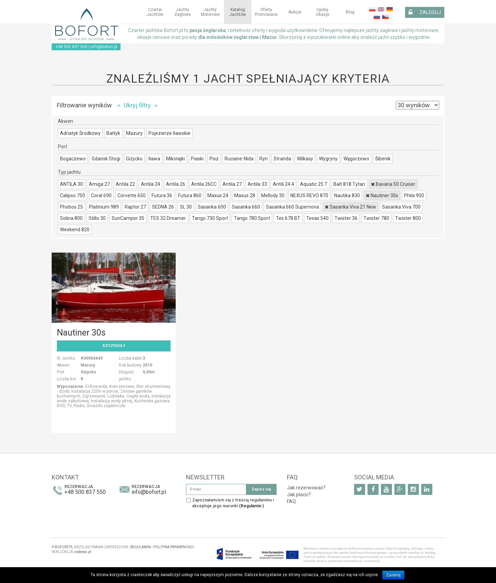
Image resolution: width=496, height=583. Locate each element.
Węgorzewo (356, 158)
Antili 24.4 (283, 184)
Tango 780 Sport (252, 218)
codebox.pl (82, 552)
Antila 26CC (204, 184)
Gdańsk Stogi (106, 158)
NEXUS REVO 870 (309, 195)
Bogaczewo (73, 158)
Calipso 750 (72, 195)
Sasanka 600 (212, 207)
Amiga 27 (99, 184)
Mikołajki (175, 158)
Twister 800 (408, 218)
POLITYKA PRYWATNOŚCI (174, 547)
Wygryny (328, 158)
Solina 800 (71, 218)
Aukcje (294, 12)
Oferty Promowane (266, 12)
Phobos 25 (71, 207)
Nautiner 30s (382, 195)
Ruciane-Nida (239, 158)
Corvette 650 (131, 195)
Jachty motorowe (210, 12)
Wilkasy (305, 158)
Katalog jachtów (237, 12)
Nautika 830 (347, 195)
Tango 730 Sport (210, 218)
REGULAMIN (140, 547)
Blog (350, 12)
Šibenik (383, 158)
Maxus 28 (244, 195)
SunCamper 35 (128, 218)
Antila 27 (232, 184)
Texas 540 (317, 218)
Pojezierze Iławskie (169, 133)
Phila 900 (414, 195)
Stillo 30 (97, 218)
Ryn (263, 158)
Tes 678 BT (288, 218)
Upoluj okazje (322, 12)
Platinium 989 (104, 207)
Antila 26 (175, 184)
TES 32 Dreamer (168, 218)
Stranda (282, 158)
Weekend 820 (75, 229)
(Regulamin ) (251, 506)
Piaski (197, 158)
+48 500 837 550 (71, 46)
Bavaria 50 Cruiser (393, 184)
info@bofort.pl (104, 46)
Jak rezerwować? (306, 487)
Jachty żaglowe (183, 12)
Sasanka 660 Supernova (292, 207)
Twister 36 (346, 218)
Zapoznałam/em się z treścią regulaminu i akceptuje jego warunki (233, 503)
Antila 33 (257, 184)
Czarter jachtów (155, 12)
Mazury (134, 133)
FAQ (291, 501)
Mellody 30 (273, 195)
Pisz (214, 158)
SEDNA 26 (163, 207)
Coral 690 (101, 195)
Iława (154, 158)
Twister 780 (376, 218)
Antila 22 (125, 184)
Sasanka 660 (246, 207)
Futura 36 (162, 195)
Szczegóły (113, 345)
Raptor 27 (135, 207)
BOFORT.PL (64, 547)
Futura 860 (190, 195)
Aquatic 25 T (314, 184)
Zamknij (393, 575)
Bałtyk (113, 133)
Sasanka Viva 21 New (350, 207)
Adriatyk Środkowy (80, 133)
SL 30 (186, 207)
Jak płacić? (299, 494)
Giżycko (134, 158)
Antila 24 (150, 184)
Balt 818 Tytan (349, 184)
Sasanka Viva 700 (401, 207)
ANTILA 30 (71, 184)
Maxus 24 (217, 195)
